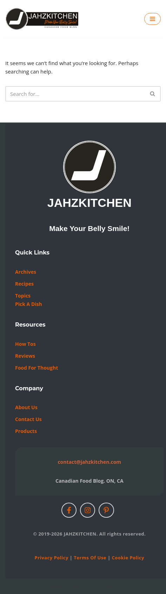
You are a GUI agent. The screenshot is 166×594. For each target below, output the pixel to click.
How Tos (25, 344)
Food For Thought (36, 367)
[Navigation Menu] (152, 19)
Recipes (24, 283)
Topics (23, 295)
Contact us (28, 419)
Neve (51, 586)
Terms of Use (90, 557)
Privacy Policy (51, 557)
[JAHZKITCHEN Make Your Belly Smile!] (42, 19)
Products (26, 431)
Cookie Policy (128, 557)
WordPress (107, 586)
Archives (25, 271)
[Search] (75, 94)
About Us (26, 407)
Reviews (25, 355)
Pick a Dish (28, 304)
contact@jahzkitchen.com (89, 462)
